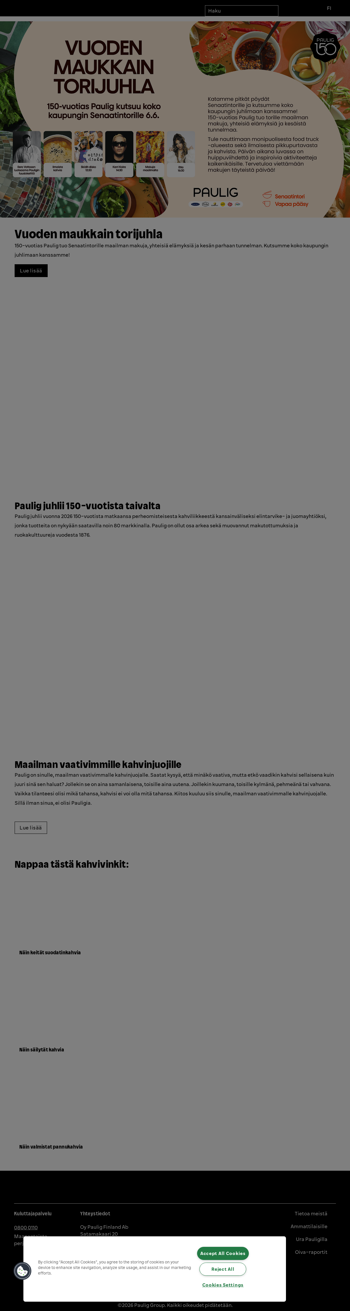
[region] (154, 1269)
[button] (22, 1271)
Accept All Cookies (223, 1253)
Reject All (222, 1269)
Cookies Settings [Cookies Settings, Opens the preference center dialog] (223, 1285)
